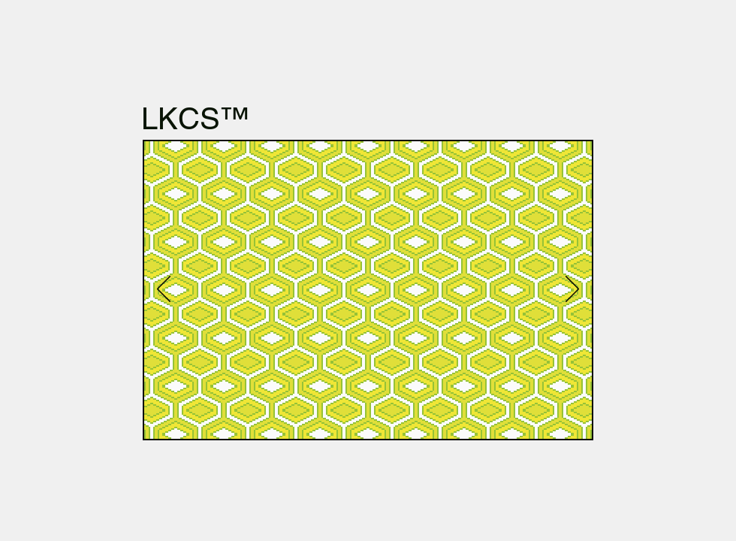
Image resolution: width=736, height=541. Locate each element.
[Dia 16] (266, 416)
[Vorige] (163, 290)
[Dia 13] (197, 416)
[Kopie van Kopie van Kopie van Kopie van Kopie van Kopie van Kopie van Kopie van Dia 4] (577, 416)
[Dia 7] (318, 416)
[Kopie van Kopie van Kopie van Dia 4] (473, 416)
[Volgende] (572, 290)
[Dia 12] (214, 416)
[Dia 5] (161, 417)
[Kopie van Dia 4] (439, 416)
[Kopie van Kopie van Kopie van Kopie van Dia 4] (490, 416)
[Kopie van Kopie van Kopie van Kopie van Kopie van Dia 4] (525, 416)
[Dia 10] (231, 416)
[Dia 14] (283, 416)
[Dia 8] (335, 416)
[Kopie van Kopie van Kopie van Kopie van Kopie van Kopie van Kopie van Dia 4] (560, 416)
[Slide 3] (508, 416)
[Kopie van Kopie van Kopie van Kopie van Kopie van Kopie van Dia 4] (542, 416)
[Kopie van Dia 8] (352, 416)
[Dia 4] (421, 416)
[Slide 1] (387, 416)
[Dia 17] (370, 416)
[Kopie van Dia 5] (179, 416)
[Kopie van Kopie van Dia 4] (456, 416)
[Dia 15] (249, 416)
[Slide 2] (404, 416)
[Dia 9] (300, 416)
